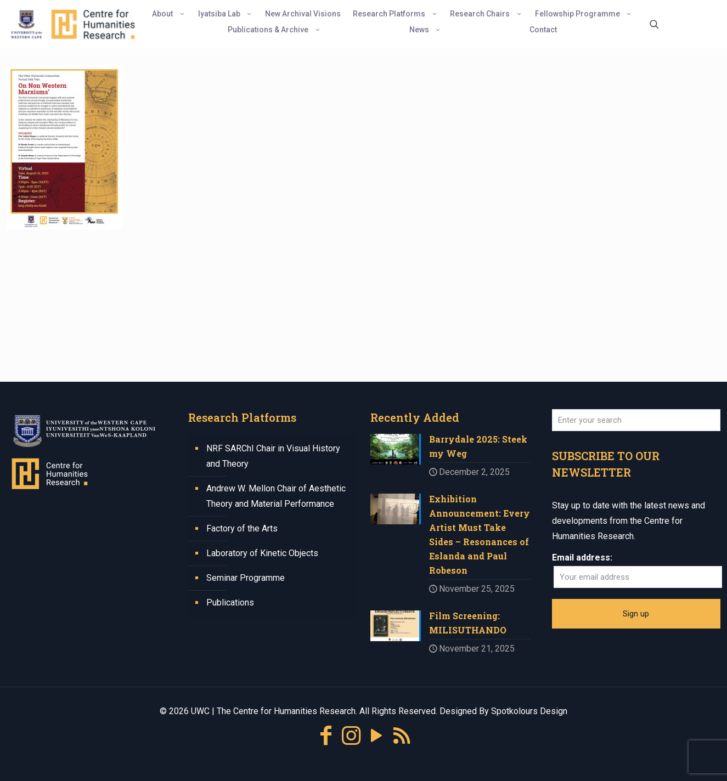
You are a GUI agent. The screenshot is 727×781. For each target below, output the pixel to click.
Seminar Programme (245, 578)
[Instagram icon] (351, 736)
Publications (230, 602)
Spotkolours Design (529, 711)
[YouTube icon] (376, 736)
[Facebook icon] (326, 736)
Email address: (582, 557)
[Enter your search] (636, 420)
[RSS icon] (402, 736)
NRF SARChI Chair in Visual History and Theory (273, 456)
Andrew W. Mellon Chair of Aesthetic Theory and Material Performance (276, 496)
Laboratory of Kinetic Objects (262, 553)
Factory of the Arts (242, 528)
